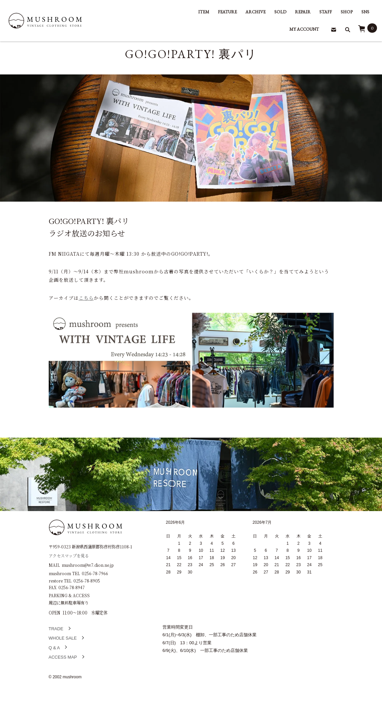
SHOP (347, 12)
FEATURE (227, 12)
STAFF (325, 12)
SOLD (280, 12)
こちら (86, 297)
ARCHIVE (256, 12)
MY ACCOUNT (304, 29)
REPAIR (303, 12)
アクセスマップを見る (69, 555)
